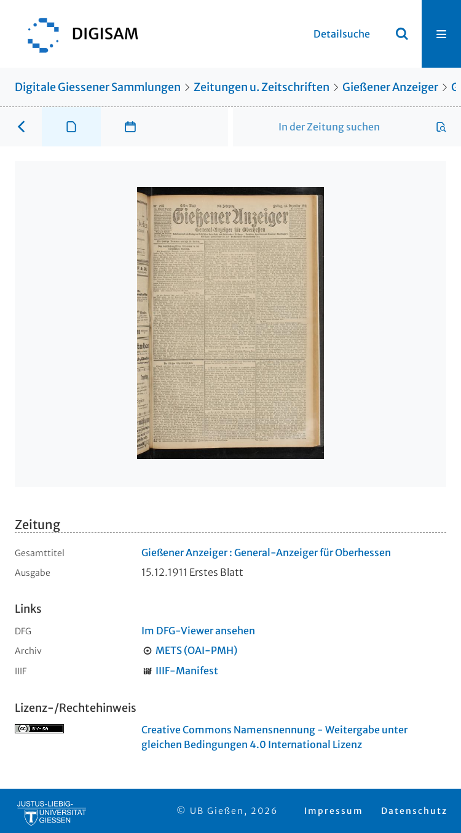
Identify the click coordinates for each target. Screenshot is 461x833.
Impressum (333, 810)
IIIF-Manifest (187, 670)
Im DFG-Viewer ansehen (198, 630)
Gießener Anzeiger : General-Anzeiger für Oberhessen (266, 552)
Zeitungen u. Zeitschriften (261, 87)
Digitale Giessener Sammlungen (98, 87)
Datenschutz (414, 810)
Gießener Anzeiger (390, 87)
